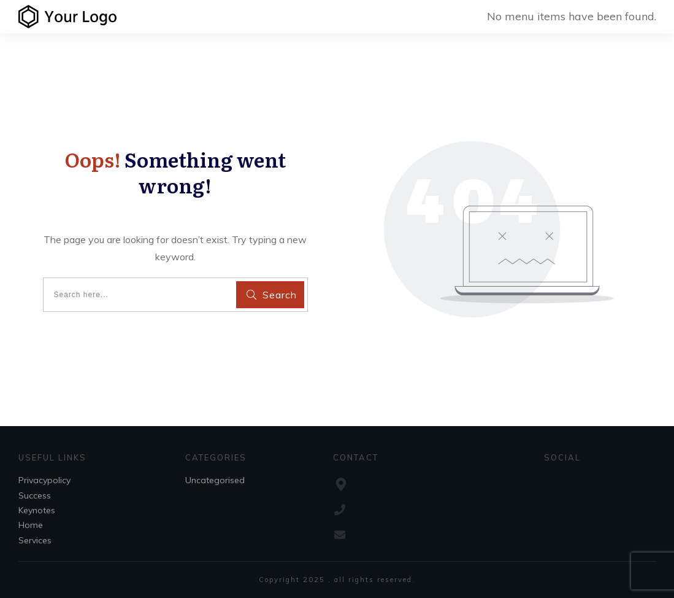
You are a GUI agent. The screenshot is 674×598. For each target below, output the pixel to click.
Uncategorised (215, 480)
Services (35, 540)
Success (34, 495)
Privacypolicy (44, 480)
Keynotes (36, 510)
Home (30, 524)
